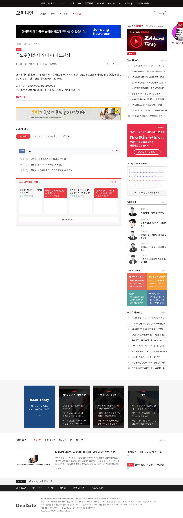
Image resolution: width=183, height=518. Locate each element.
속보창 (162, 13)
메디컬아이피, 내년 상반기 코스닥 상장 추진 (149, 110)
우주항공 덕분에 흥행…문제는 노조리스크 (149, 340)
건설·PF (79, 440)
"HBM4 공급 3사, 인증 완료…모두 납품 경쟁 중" (151, 323)
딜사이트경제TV (144, 3)
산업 (43, 3)
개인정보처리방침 (79, 488)
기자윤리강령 (37, 488)
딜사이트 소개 (21, 488)
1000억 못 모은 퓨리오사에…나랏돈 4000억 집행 (151, 71)
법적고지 (63, 488)
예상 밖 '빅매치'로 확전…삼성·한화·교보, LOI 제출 (157, 303)
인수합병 (63, 3)
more (25, 97)
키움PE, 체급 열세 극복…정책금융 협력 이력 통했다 (157, 283)
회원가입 (113, 182)
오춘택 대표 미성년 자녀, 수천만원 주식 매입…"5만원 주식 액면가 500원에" (138, 303)
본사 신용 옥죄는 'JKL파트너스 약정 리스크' (149, 351)
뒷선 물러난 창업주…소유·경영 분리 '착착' (149, 362)
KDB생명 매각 (155, 294)
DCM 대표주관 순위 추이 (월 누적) (147, 193)
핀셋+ (131, 294)
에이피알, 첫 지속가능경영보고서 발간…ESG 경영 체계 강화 (156, 116)
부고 (18, 49)
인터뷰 (43, 13)
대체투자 (52, 3)
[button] (164, 407)
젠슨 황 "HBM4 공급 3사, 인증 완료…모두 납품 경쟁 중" (154, 94)
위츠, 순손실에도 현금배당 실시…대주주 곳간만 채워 (138, 297)
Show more (68, 219)
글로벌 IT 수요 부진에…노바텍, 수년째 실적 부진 (138, 300)
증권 (80, 3)
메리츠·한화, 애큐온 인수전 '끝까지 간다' (148, 318)
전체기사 (162, 440)
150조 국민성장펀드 (157, 277)
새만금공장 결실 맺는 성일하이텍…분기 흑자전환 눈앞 (154, 77)
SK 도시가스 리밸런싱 (137, 277)
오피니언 (100, 3)
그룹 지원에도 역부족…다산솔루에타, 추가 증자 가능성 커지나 (157, 368)
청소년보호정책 (98, 488)
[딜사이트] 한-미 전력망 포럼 (41, 481)
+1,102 (114, 151)
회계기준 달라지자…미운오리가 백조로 (157, 297)
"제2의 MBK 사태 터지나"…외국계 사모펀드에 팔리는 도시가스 (138, 283)
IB (71, 440)
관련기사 (19, 97)
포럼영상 (111, 3)
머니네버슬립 (125, 3)
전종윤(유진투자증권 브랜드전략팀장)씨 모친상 (52, 170)
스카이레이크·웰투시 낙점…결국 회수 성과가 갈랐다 (157, 286)
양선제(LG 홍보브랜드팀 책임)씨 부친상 (48, 159)
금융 (73, 3)
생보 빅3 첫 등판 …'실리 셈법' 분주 (157, 300)
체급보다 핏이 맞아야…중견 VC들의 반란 (148, 88)
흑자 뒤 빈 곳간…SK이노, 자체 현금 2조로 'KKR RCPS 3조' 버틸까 (138, 286)
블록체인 (89, 3)
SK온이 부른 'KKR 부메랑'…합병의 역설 (148, 99)
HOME (18, 44)
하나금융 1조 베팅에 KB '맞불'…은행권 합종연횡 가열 (153, 105)
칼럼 (53, 13)
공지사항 (21, 481)
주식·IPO (37, 440)
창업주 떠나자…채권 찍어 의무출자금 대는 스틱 (151, 346)
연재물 (22, 151)
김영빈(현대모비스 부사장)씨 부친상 (47, 165)
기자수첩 (63, 13)
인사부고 (76, 13)
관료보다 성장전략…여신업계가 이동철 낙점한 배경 (152, 82)
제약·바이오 (50, 440)
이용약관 (51, 488)
